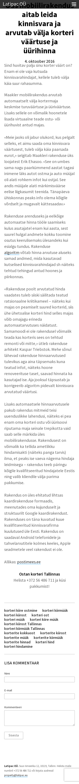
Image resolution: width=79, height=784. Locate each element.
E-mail (8, 690)
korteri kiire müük (44, 619)
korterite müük (16, 637)
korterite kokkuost (19, 633)
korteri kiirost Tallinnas (23, 624)
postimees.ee (29, 561)
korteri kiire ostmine (20, 610)
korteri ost (40, 615)
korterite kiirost (53, 633)
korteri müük (14, 619)
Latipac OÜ (14, 4)
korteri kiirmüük (55, 610)
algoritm (11, 252)
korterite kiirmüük (48, 637)
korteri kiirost (15, 615)
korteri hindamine (18, 646)
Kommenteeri (13, 707)
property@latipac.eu (16, 775)
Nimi (7, 673)
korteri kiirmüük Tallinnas (24, 628)
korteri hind (45, 642)
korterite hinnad (17, 642)
